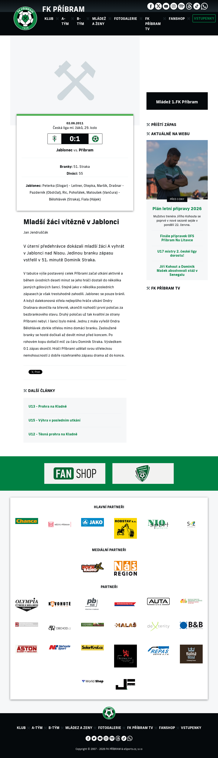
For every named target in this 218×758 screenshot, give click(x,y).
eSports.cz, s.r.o (133, 749)
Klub (21, 728)
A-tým (37, 728)
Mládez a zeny (78, 728)
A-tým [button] (65, 21)
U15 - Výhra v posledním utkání (54, 420)
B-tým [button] (80, 21)
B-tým (54, 728)
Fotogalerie (125, 18)
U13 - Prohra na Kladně (48, 406)
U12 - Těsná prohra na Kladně (53, 434)
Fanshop (177, 18)
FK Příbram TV (153, 23)
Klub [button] (48, 18)
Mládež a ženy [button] (99, 21)
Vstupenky (204, 18)
